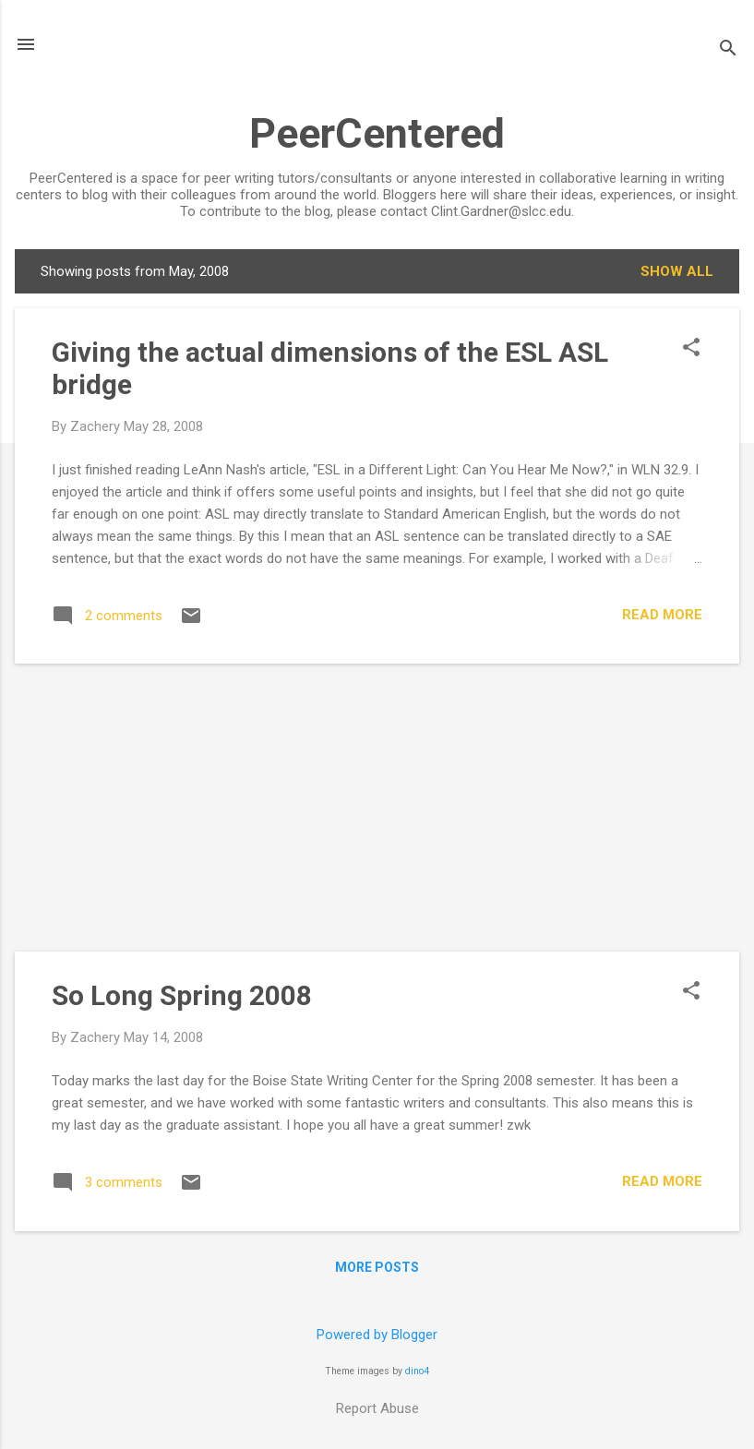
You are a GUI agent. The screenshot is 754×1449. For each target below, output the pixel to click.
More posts (377, 1267)
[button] (691, 349)
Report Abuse (377, 1408)
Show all (676, 271)
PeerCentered (377, 133)
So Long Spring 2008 (182, 995)
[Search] (728, 50)
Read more (662, 614)
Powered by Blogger (377, 1334)
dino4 (417, 1371)
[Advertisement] (377, 807)
